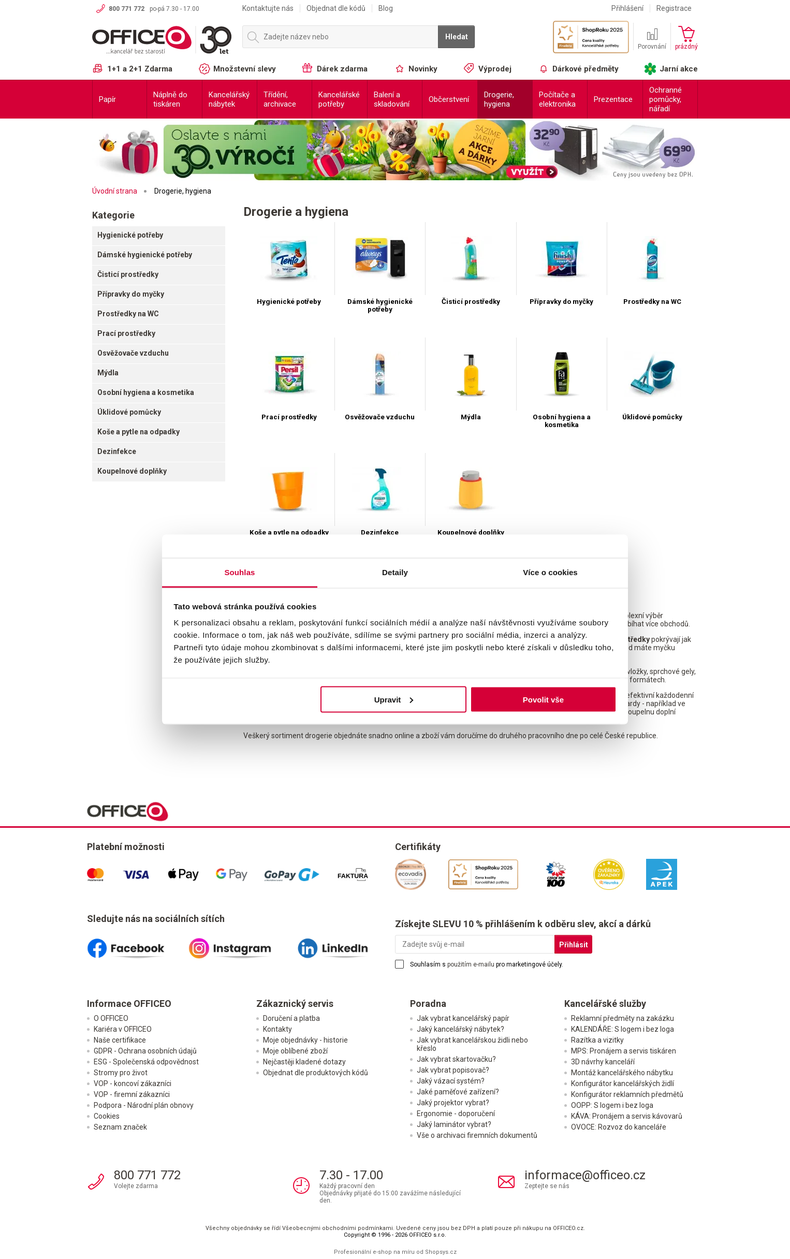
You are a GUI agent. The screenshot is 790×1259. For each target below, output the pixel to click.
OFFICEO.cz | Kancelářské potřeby (162, 41)
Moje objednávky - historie (305, 1040)
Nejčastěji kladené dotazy (304, 1062)
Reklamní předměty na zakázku (622, 1019)
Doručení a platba (291, 1019)
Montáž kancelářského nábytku (622, 1073)
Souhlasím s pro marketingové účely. (486, 965)
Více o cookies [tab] (550, 572)
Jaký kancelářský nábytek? (460, 1030)
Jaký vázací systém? (451, 1081)
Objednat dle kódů (335, 8)
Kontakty (277, 1030)
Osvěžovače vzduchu (133, 353)
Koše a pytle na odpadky (138, 432)
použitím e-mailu (470, 965)
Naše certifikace (120, 1040)
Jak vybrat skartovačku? (456, 1060)
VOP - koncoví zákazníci (132, 1084)
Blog (385, 8)
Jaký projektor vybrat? (453, 1103)
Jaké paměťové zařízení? (458, 1092)
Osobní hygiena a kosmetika (145, 392)
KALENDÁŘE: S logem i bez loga (622, 1030)
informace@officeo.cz (585, 1175)
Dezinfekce (116, 451)
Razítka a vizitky (597, 1040)
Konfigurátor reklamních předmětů (627, 1095)
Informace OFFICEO (129, 1004)
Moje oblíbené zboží (295, 1051)
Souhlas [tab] (239, 572)
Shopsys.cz (441, 1252)
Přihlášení (627, 8)
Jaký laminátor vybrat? (454, 1125)
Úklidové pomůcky (129, 412)
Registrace (674, 8)
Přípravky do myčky (130, 294)
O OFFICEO (111, 1019)
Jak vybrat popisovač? (453, 1070)
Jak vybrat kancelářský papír (463, 1019)
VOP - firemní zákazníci (132, 1095)
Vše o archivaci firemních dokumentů (477, 1136)
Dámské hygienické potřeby (144, 255)
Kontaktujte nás (268, 8)
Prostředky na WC (128, 314)
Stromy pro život (121, 1073)
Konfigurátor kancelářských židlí (622, 1084)
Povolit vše (543, 699)
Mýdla (108, 373)
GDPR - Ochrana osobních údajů (145, 1051)
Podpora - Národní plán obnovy (144, 1106)
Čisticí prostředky (127, 274)
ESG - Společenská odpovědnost (146, 1062)
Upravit (394, 699)
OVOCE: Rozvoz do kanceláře (618, 1127)
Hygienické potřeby (130, 235)
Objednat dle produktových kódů (315, 1073)
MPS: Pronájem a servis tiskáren (623, 1051)
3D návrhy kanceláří (603, 1062)
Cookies (107, 1116)
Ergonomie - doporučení (456, 1114)
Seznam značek (120, 1127)
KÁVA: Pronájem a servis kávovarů (626, 1116)
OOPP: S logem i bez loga (612, 1106)
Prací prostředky (126, 333)
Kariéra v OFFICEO (123, 1030)
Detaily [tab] (395, 572)
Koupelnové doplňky (132, 471)
